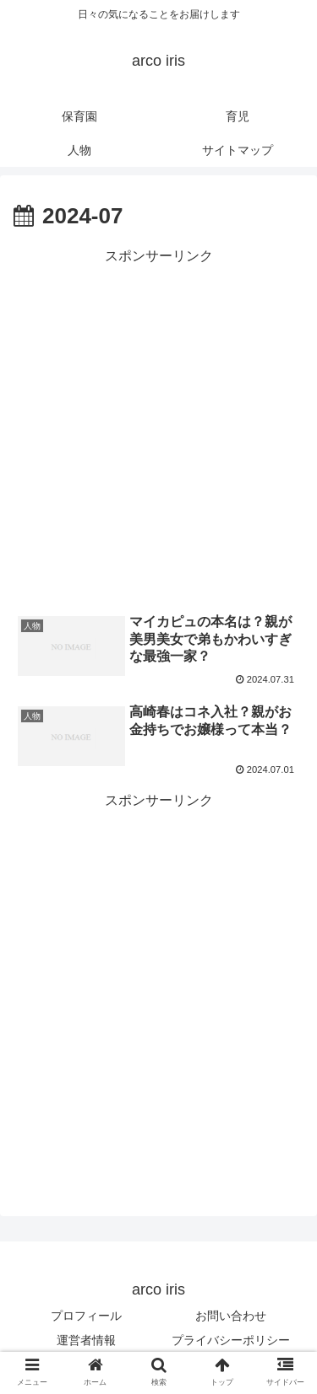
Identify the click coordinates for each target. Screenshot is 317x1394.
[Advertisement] (158, 427)
